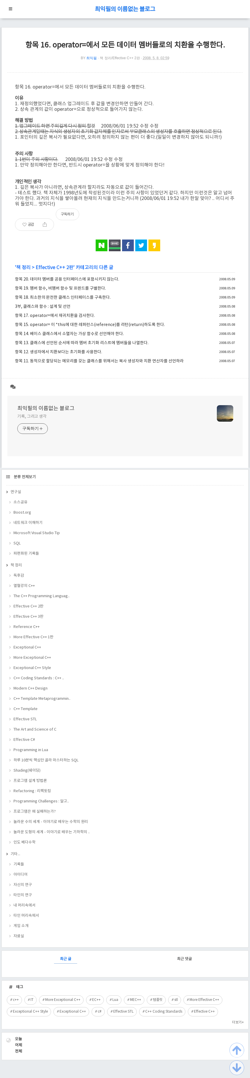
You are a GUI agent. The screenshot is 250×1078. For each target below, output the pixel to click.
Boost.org (22, 512)
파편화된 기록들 (26, 553)
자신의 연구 (22, 885)
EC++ (96, 1000)
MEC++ (135, 1000)
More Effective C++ (204, 1000)
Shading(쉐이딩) (26, 770)
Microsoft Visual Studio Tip (36, 533)
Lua (115, 1000)
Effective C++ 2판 (54, 267)
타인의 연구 (22, 895)
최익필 (91, 58)
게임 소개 (20, 926)
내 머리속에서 (24, 905)
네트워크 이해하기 (28, 523)
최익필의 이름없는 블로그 (125, 9)
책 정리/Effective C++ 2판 (120, 58)
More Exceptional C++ (32, 658)
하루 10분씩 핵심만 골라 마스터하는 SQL (46, 760)
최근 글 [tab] (65, 959)
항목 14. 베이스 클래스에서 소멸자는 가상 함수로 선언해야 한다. (69, 334)
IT (32, 1000)
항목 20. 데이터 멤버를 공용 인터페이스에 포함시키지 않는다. (67, 279)
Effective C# (24, 740)
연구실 (16, 492)
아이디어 (20, 874)
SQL (17, 543)
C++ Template (25, 709)
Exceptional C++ (27, 647)
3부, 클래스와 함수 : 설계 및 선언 (42, 306)
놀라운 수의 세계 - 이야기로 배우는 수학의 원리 (50, 822)
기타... (15, 854)
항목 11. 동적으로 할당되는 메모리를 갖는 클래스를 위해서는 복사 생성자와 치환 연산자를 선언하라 (99, 361)
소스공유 (20, 502)
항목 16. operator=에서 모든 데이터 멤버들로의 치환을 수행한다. (125, 45)
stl (176, 1000)
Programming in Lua (30, 750)
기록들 (18, 864)
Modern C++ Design (30, 688)
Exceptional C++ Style (32, 668)
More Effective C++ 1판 (33, 637)
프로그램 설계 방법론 (30, 781)
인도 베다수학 (24, 842)
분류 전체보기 (24, 477)
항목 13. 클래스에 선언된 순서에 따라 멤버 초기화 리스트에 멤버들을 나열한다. (81, 343)
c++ (16, 1000)
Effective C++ (204, 1012)
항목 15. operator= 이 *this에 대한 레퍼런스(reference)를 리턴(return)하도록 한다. (90, 324)
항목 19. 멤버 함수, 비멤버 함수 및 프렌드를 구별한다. (60, 288)
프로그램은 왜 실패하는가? (34, 811)
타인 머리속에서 (26, 916)
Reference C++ (26, 627)
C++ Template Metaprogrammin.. (41, 699)
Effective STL (25, 719)
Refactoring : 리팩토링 (32, 791)
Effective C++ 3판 (28, 616)
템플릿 (158, 1000)
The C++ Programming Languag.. (41, 596)
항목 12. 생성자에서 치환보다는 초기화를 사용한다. (58, 352)
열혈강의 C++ (24, 586)
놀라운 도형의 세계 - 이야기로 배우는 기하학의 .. (51, 832)
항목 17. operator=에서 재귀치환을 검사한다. (55, 315)
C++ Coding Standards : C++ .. (38, 678)
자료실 (18, 936)
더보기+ (238, 1022)
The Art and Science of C (34, 729)
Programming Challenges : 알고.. (41, 801)
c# (100, 1012)
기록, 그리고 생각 (32, 416)
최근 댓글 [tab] (184, 959)
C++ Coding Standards (163, 1012)
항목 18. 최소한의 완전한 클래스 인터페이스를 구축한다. (63, 297)
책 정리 (23, 267)
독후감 (18, 575)
